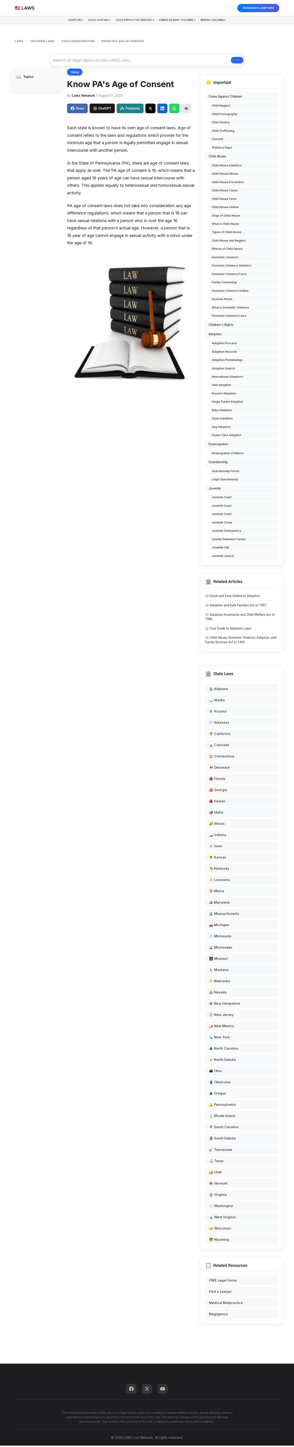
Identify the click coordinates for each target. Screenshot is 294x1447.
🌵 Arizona (217, 713)
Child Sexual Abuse (225, 175)
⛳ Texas (216, 1162)
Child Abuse (217, 158)
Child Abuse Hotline (225, 208)
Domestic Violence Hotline (230, 292)
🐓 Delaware (219, 769)
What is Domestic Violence (230, 309)
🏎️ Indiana (217, 836)
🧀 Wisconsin (220, 1230)
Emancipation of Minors (228, 454)
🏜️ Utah (215, 1173)
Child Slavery (221, 123)
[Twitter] (147, 1390)
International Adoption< (228, 378)
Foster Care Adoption (226, 436)
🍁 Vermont (218, 1185)
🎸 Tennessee (220, 1151)
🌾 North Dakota (222, 1061)
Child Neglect (221, 107)
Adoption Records (224, 353)
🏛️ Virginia (218, 1196)
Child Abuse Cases (225, 191)
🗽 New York (219, 1038)
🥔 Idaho (216, 814)
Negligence (218, 1315)
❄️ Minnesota (220, 937)
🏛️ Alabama (218, 690)
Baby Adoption (222, 411)
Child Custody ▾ (91, 20)
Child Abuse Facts (224, 200)
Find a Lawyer (220, 1293)
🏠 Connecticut (221, 757)
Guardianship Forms (225, 472)
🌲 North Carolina (223, 1050)
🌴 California (219, 735)
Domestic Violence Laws (229, 317)
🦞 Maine (216, 892)
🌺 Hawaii (217, 802)
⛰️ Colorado (219, 746)
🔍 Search (226, 61)
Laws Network (83, 97)
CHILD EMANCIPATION (78, 41)
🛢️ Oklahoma (219, 1083)
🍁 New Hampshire (224, 1005)
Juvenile (215, 490)
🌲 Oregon (217, 1095)
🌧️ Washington (221, 1207)
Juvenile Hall (220, 548)
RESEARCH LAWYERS (258, 8)
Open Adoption (222, 420)
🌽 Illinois (217, 825)
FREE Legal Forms (223, 1282)
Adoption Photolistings (227, 361)
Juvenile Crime (222, 523)
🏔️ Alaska (217, 701)
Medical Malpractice (226, 1304)
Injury (75, 73)
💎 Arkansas (219, 724)
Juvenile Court (222, 499)
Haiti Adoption (221, 386)
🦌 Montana (219, 971)
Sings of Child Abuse (226, 217)
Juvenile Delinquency (226, 532)
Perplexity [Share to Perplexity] (130, 110)
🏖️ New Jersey (221, 1016)
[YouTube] (163, 1390)
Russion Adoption (224, 394)
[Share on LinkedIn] (162, 110)
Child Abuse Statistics (227, 166)
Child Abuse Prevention (228, 183)
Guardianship (218, 463)
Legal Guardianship (225, 480)
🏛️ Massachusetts (224, 915)
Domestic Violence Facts (229, 275)
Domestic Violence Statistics (232, 267)
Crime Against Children (225, 98)
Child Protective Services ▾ (133, 20)
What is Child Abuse (225, 225)
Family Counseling (224, 284)
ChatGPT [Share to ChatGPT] (102, 110)
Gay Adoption (221, 428)
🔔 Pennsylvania (222, 1106)
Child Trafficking (223, 132)
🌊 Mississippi (220, 949)
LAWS (19, 41)
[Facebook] (131, 1390)
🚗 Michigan (219, 926)
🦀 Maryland (219, 904)
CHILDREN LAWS (42, 41)
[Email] (186, 110)
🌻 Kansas (217, 859)
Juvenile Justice (223, 557)
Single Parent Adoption (227, 403)
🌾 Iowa (215, 847)
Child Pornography (224, 115)
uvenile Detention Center (229, 540)
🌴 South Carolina (223, 1129)
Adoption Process (224, 344)
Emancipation (218, 445)
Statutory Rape (222, 149)
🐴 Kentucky (219, 870)
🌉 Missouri (218, 960)
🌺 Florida (217, 780)
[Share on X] (150, 110)
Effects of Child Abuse (227, 250)
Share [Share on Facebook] (77, 110)
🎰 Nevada (218, 994)
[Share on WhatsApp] (174, 110)
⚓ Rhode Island (222, 1117)
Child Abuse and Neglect (229, 242)
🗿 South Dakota (222, 1140)
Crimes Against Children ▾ (182, 20)
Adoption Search (223, 369)
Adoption (215, 336)
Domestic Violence (225, 258)
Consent (217, 140)
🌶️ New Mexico (221, 1027)
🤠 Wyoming (219, 1241)
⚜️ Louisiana (219, 881)
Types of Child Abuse (226, 233)
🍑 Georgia (218, 791)
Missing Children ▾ (224, 20)
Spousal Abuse (222, 300)
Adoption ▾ (63, 20)
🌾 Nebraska (219, 982)
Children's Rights (221, 326)
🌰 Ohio (215, 1072)
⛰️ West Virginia (222, 1218)
